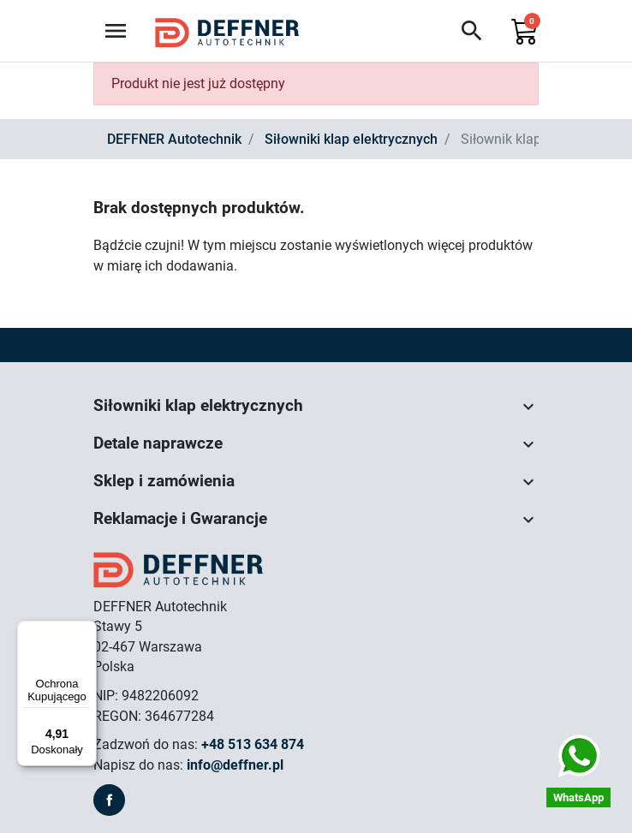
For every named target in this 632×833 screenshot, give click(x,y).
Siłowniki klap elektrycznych (351, 139)
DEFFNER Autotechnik (174, 139)
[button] (472, 31)
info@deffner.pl (235, 765)
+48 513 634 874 (252, 744)
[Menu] (86, 631)
